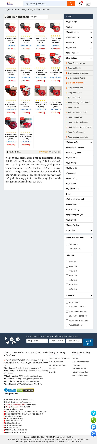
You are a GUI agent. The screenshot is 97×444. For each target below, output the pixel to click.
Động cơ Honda (74, 68)
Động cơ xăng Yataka (76, 78)
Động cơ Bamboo (75, 93)
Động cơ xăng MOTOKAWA (79, 103)
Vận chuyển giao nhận (57, 365)
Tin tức (52, 369)
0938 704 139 (16, 428)
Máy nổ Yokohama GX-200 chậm (40, 72)
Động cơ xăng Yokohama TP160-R (55, 40)
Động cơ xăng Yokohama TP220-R (26, 72)
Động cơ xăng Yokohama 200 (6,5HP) (41, 104)
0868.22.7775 (17, 418)
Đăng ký (88, 342)
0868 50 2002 (22, 432)
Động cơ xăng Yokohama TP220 (41, 40)
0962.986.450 (16, 416)
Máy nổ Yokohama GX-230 (55, 72)
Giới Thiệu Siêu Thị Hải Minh (59, 358)
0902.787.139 (19, 412)
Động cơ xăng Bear (75, 88)
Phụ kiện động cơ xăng (77, 112)
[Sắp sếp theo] (38, 17)
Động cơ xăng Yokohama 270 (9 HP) (56, 104)
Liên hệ (52, 372)
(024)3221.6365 (38, 414)
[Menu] (88, 3)
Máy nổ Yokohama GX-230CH (26, 104)
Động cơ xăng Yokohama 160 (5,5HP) (11, 136)
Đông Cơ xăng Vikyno (76, 63)
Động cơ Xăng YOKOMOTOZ (79, 127)
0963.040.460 (18, 421)
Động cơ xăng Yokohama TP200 (26, 40)
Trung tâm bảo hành (80, 375)
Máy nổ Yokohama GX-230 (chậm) (11, 104)
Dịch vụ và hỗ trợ (79, 369)
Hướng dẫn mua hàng (80, 372)
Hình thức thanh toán (80, 362)
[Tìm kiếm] (71, 3)
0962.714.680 (26, 414)
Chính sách (76, 365)
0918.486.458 (15, 414)
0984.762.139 (16, 425)
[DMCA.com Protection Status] (25, 390)
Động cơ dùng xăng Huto (78, 137)
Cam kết (75, 358)
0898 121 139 (22, 430)
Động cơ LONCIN (75, 117)
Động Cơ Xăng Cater (76, 132)
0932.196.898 (29, 412)
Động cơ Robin (74, 107)
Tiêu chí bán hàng (56, 362)
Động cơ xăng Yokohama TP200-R (11, 72)
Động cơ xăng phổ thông (78, 122)
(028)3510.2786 (41, 412)
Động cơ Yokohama (76, 83)
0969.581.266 (16, 423)
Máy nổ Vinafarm (74, 98)
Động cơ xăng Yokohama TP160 (11, 40)
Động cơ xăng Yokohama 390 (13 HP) (26, 136)
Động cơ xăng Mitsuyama (78, 73)
